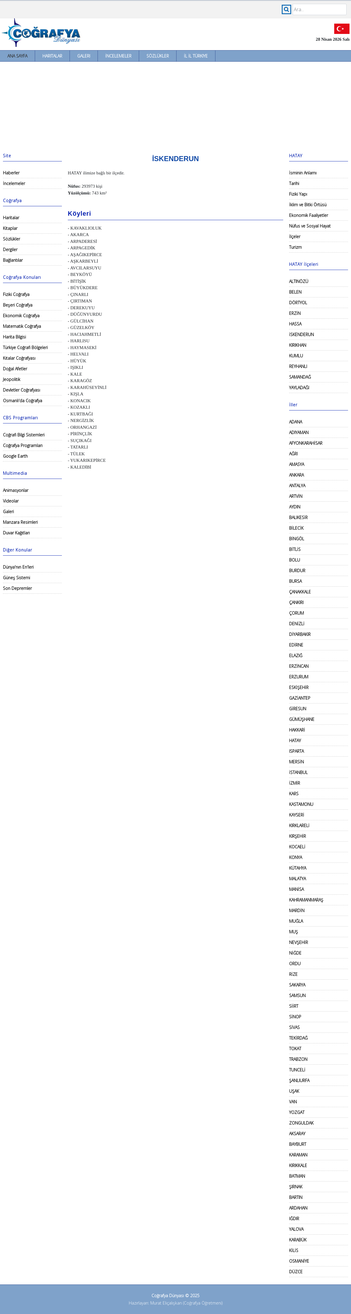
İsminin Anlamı (303, 173)
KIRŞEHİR (297, 836)
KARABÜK (297, 1240)
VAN (293, 1101)
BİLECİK (296, 528)
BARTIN (295, 1197)
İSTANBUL (298, 772)
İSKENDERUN (301, 334)
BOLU (294, 560)
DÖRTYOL (298, 302)
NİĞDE (295, 953)
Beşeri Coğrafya (17, 305)
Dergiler (10, 249)
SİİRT (293, 1006)
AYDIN (294, 507)
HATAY (295, 740)
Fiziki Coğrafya (16, 294)
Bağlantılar (13, 260)
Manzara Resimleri (20, 522)
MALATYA (297, 878)
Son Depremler (17, 588)
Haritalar (52, 56)
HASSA (295, 324)
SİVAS (294, 1027)
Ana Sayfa (17, 56)
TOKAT (295, 1048)
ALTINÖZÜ (298, 281)
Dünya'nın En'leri (18, 567)
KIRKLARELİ (299, 825)
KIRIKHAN (297, 345)
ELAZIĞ (295, 655)
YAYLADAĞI (299, 387)
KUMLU (296, 356)
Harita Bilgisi (14, 337)
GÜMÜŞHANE (301, 719)
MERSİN (296, 762)
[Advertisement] (175, 106)
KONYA (295, 857)
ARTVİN (295, 496)
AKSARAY (297, 1133)
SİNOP (295, 1017)
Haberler (11, 173)
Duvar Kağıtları (16, 533)
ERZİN (295, 313)
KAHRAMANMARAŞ (306, 900)
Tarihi (294, 183)
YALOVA (296, 1229)
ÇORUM (296, 613)
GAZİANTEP (299, 698)
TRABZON (298, 1059)
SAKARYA (297, 985)
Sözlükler (157, 56)
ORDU (295, 963)
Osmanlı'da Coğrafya (22, 400)
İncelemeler (118, 56)
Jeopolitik (11, 379)
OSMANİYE (299, 1261)
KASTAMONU (301, 804)
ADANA (295, 422)
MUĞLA (296, 921)
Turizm (295, 247)
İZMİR (294, 783)
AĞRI (293, 453)
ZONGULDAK (301, 1123)
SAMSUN (297, 995)
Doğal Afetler (15, 369)
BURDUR (297, 570)
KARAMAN (298, 1155)
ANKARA (296, 475)
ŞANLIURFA (299, 1080)
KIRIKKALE (298, 1165)
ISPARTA (296, 751)
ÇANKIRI (296, 602)
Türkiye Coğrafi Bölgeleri (25, 347)
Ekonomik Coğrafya (21, 315)
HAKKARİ (297, 730)
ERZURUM (298, 677)
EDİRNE (296, 645)
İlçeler (294, 236)
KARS (294, 793)
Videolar (11, 501)
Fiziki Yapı (298, 194)
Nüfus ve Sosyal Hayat (310, 226)
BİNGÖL (296, 538)
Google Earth (15, 456)
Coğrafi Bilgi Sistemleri (24, 435)
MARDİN (296, 910)
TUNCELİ (297, 1070)
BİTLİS (295, 549)
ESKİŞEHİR (299, 687)
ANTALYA (297, 485)
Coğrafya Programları (22, 445)
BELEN (295, 292)
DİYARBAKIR (300, 634)
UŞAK (294, 1091)
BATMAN (297, 1176)
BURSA (295, 581)
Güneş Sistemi (16, 577)
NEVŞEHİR (298, 942)
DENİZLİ (296, 623)
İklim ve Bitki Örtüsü (308, 204)
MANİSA (296, 889)
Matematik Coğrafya (22, 326)
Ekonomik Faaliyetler (308, 215)
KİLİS (293, 1250)
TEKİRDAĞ (298, 1038)
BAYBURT (297, 1144)
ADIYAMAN (299, 432)
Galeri (83, 56)
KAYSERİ (296, 815)
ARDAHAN (298, 1208)
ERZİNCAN (299, 666)
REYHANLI (298, 366)
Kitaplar (10, 228)
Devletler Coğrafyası (21, 390)
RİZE (293, 974)
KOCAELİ (297, 847)
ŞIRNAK (295, 1186)
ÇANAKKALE (300, 592)
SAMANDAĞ (300, 377)
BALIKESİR (298, 517)
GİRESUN (297, 708)
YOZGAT (296, 1112)
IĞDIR (294, 1218)
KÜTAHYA (297, 868)
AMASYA (296, 464)
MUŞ (293, 932)
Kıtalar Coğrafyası (19, 358)
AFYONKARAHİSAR (305, 443)
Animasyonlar (15, 490)
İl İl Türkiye (196, 56)
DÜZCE (296, 1271)
